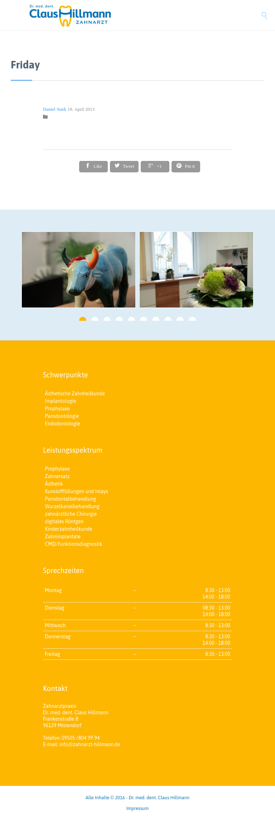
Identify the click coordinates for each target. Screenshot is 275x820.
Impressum (137, 808)
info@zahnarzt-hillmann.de (89, 744)
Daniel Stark (54, 109)
